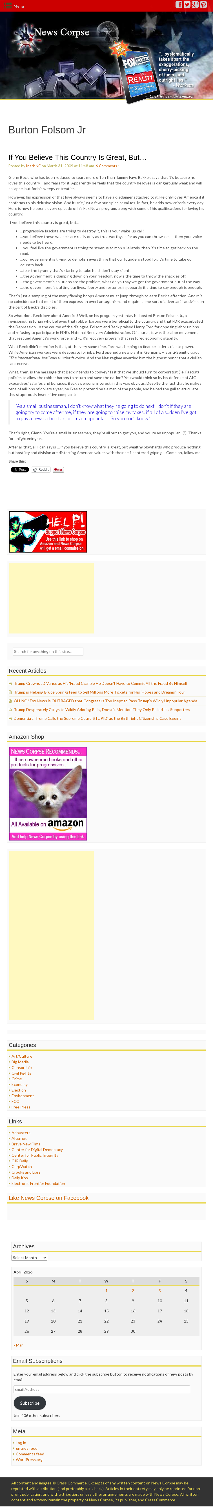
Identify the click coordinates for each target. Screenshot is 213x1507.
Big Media (20, 1061)
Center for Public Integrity (35, 1155)
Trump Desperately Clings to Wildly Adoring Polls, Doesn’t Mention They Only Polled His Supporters (102, 709)
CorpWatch (22, 1166)
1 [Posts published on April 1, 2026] (106, 1290)
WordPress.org (29, 1459)
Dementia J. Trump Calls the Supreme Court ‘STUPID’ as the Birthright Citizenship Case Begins (97, 718)
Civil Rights (21, 1073)
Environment (23, 1095)
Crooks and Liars (26, 1172)
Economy (20, 1084)
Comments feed (30, 1453)
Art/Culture (22, 1056)
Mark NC (33, 166)
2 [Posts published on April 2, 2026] (133, 1290)
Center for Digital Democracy (37, 1149)
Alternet (19, 1138)
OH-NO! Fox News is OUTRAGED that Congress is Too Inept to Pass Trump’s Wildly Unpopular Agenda (105, 700)
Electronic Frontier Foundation (38, 1183)
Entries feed (26, 1448)
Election (19, 1090)
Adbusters (21, 1132)
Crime (17, 1078)
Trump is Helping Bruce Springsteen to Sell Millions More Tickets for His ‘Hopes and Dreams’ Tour (99, 692)
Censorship (22, 1067)
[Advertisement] (51, 598)
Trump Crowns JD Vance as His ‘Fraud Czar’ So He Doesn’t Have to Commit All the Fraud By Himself (100, 683)
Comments (108, 166)
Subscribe (29, 1402)
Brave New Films (26, 1143)
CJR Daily (20, 1160)
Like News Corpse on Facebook (48, 1198)
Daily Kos (20, 1177)
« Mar (18, 1345)
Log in (21, 1442)
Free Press (21, 1107)
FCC (15, 1101)
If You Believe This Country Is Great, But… (77, 157)
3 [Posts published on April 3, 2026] (160, 1290)
